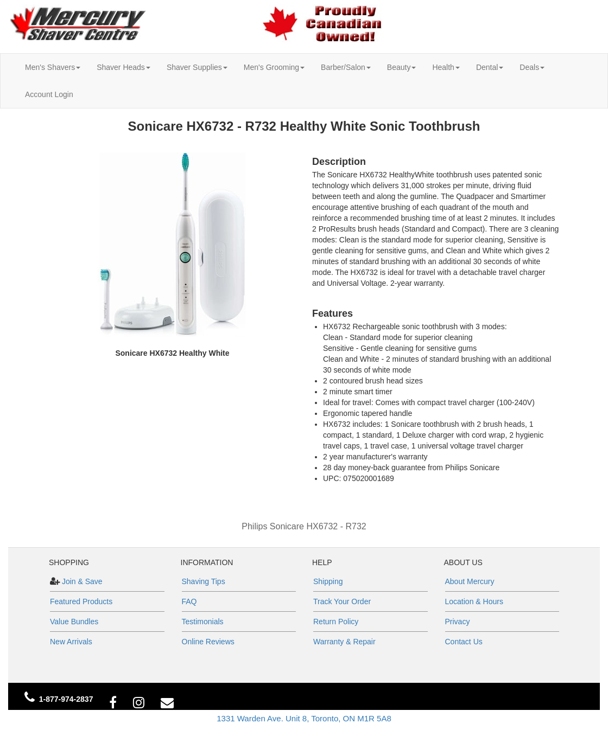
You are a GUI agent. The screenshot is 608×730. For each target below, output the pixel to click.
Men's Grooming (274, 67)
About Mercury (470, 581)
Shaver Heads (123, 67)
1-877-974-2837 (66, 699)
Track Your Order (342, 601)
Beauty (401, 67)
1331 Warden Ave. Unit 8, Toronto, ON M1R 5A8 (304, 718)
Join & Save (81, 581)
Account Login (49, 94)
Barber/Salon (346, 67)
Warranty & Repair (344, 641)
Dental (489, 67)
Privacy (457, 621)
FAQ (189, 601)
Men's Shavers (52, 67)
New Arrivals (71, 641)
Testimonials (203, 621)
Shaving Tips (203, 581)
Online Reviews (208, 641)
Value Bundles (74, 621)
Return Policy (335, 621)
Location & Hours (474, 601)
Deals (532, 67)
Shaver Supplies (197, 67)
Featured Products (81, 601)
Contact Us (464, 641)
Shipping (328, 581)
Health (445, 67)
